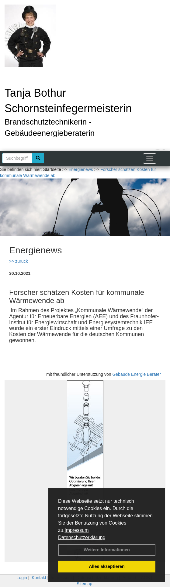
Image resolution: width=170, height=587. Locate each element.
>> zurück (18, 261)
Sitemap (84, 583)
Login (22, 577)
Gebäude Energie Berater (136, 374)
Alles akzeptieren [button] (107, 566)
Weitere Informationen (107, 549)
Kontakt (39, 577)
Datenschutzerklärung (82, 537)
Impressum (76, 530)
